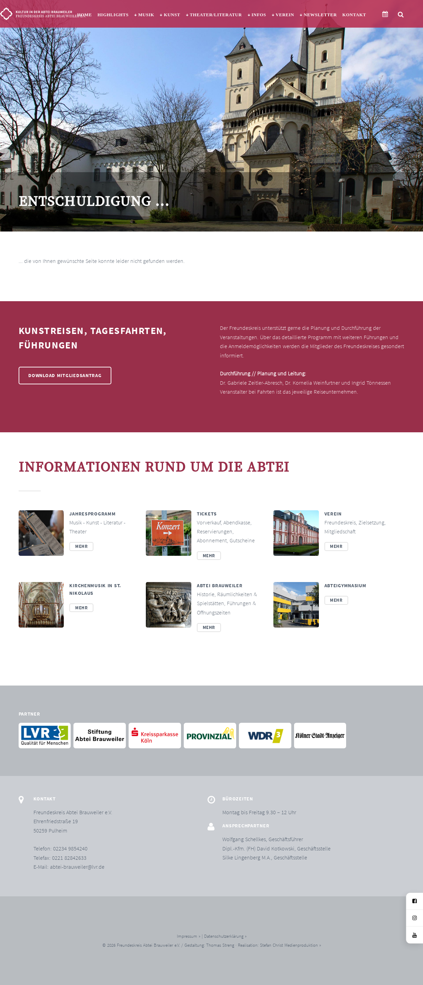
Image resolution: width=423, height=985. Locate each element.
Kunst (172, 14)
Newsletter (320, 14)
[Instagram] (414, 918)
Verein (285, 14)
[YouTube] (414, 935)
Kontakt (354, 14)
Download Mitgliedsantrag (64, 375)
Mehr (81, 546)
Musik (146, 14)
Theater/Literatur (216, 14)
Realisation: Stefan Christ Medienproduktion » (279, 945)
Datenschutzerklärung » (225, 936)
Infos (258, 14)
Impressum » (188, 936)
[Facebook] (414, 901)
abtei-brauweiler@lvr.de (77, 866)
